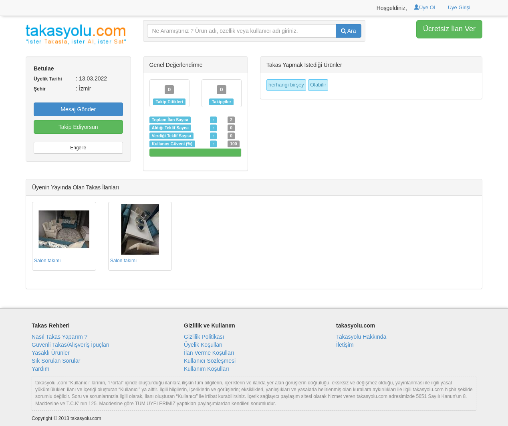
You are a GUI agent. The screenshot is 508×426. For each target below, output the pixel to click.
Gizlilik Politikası (204, 337)
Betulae (44, 68)
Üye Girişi (459, 7)
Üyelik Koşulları (203, 345)
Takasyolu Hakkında (361, 337)
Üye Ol (424, 7)
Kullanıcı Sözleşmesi (210, 361)
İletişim (345, 345)
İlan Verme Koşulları (209, 353)
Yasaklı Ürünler (51, 353)
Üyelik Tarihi (48, 79)
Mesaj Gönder (78, 109)
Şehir (40, 89)
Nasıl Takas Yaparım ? (59, 337)
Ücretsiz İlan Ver (449, 29)
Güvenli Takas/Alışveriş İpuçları (70, 345)
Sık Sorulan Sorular (56, 361)
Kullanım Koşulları (206, 369)
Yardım (40, 369)
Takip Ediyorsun (78, 127)
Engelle (78, 148)
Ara (348, 31)
